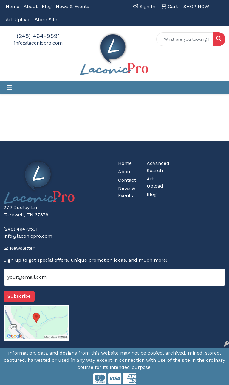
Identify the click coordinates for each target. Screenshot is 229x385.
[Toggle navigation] (9, 88)
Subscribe (19, 296)
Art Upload (18, 19)
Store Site (46, 19)
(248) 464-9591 (38, 35)
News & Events (72, 6)
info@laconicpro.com (38, 43)
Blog (47, 6)
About (31, 6)
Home (12, 6)
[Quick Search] (184, 39)
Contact (127, 180)
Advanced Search (157, 166)
